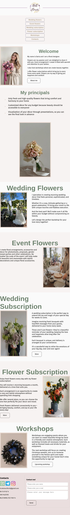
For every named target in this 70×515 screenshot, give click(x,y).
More (37, 354)
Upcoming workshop (42, 464)
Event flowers (35, 24)
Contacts (34, 39)
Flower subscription (35, 31)
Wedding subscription (35, 27)
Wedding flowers (35, 20)
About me (33, 80)
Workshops (35, 35)
